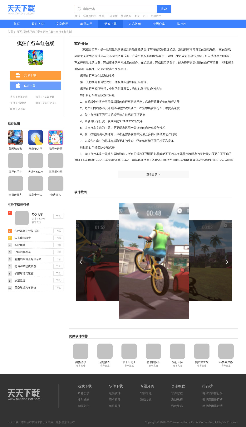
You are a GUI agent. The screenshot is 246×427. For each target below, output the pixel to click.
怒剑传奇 (126, 16)
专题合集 (159, 24)
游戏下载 (110, 24)
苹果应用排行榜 (212, 405)
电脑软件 (115, 393)
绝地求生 (156, 16)
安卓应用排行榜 (212, 399)
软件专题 (146, 393)
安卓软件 (115, 399)
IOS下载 (26, 86)
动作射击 (83, 405)
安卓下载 (26, 75)
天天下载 (13, 422)
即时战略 (83, 399)
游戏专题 (146, 399)
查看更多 (153, 174)
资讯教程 (135, 24)
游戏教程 (177, 399)
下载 (58, 216)
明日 (145, 16)
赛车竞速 (42, 31)
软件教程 (177, 393)
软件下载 (38, 24)
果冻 (136, 16)
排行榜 (181, 24)
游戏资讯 (177, 405)
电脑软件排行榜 (212, 393)
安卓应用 (62, 24)
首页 (17, 24)
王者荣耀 (113, 16)
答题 (101, 16)
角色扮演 (83, 393)
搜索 (164, 9)
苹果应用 (86, 24)
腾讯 (77, 16)
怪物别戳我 (89, 16)
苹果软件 (115, 405)
